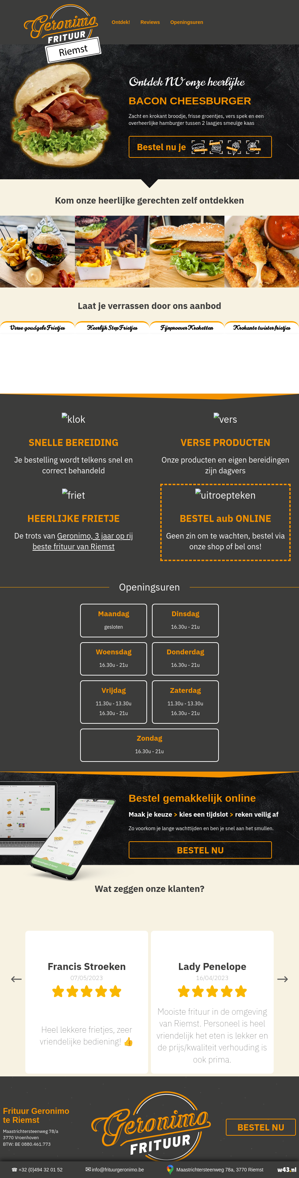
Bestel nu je (200, 147)
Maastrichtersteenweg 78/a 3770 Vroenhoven (30, 1134)
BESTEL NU (200, 850)
